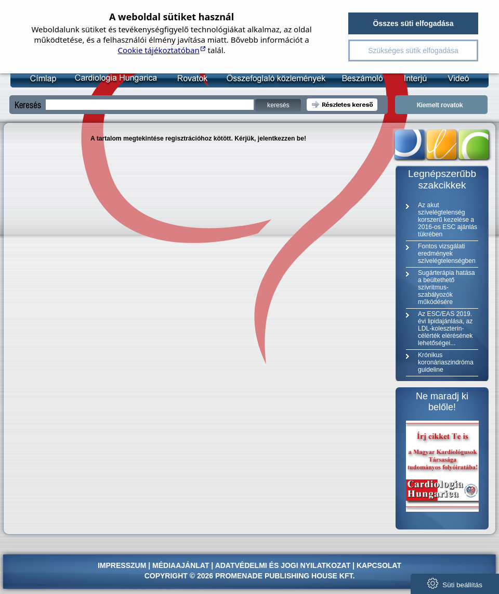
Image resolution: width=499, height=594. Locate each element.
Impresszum (122, 565)
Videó (451, 78)
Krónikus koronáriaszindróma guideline (446, 362)
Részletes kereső (342, 104)
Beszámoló (357, 78)
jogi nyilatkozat (315, 565)
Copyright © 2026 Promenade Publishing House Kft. (250, 576)
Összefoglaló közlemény (272, 78)
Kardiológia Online (114, 78)
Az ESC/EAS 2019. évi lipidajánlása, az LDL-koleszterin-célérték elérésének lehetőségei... (445, 328)
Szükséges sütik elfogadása (413, 50)
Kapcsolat (379, 565)
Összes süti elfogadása (413, 23)
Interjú (410, 78)
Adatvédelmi (241, 565)
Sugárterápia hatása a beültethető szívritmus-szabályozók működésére (446, 287)
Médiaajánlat (180, 565)
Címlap (42, 78)
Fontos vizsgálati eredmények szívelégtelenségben (447, 253)
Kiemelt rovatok (441, 104)
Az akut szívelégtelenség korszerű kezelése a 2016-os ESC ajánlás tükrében (447, 219)
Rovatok (190, 78)
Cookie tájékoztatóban (158, 50)
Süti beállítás (454, 583)
